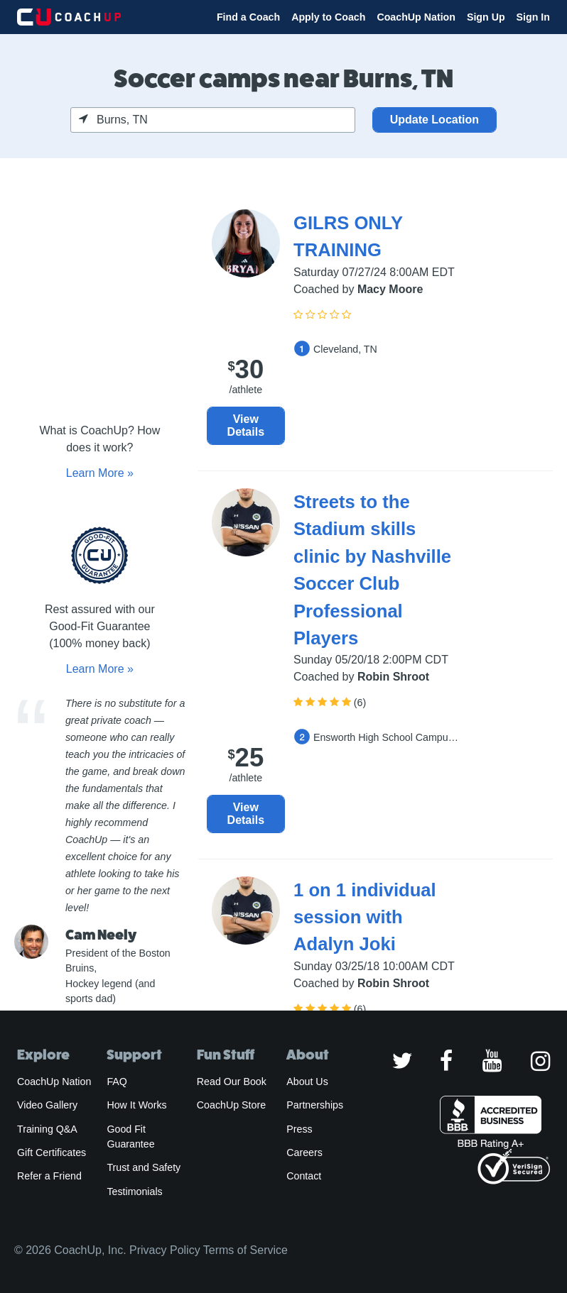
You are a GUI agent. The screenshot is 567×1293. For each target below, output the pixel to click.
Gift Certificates (51, 1152)
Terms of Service (245, 1250)
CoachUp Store (231, 1105)
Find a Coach (248, 17)
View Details (245, 425)
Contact (303, 1176)
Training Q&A (47, 1129)
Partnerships (314, 1105)
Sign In (533, 17)
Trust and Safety (143, 1167)
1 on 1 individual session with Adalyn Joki (364, 917)
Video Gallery (47, 1105)
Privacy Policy (164, 1250)
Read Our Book (231, 1081)
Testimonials (134, 1191)
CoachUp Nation (416, 17)
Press (299, 1129)
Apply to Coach (328, 17)
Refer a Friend (49, 1176)
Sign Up (486, 17)
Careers (304, 1152)
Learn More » (100, 473)
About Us (307, 1081)
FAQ (116, 1081)
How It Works (136, 1105)
